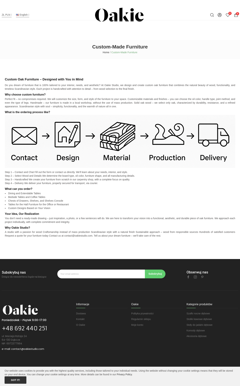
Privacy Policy (124, 374)
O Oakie (80, 324)
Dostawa (81, 313)
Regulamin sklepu (141, 319)
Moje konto (137, 324)
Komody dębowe (196, 330)
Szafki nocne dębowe (198, 313)
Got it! (15, 380)
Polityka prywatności (142, 313)
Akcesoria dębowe (197, 336)
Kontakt (80, 319)
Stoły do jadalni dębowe (200, 324)
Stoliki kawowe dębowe (199, 319)
